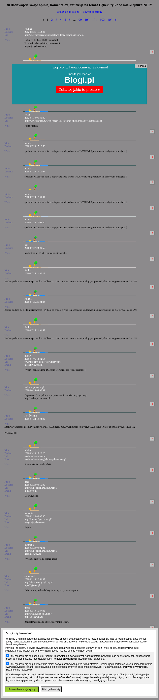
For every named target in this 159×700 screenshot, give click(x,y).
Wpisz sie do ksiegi (68, 11)
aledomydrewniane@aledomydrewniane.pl (45, 459)
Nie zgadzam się (51, 689)
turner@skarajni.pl (34, 616)
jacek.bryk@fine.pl (34, 364)
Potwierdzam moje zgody (21, 689)
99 (80, 19)
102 (102, 19)
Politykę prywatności (65, 658)
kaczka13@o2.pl (33, 553)
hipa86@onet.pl (32, 585)
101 (94, 19)
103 (109, 19)
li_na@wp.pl (31, 490)
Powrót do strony (92, 11)
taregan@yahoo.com (34, 522)
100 (87, 19)
